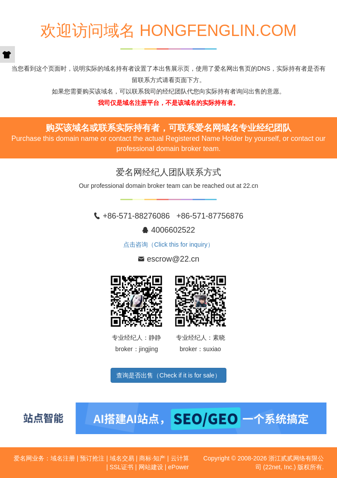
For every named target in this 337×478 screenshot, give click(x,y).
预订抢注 (92, 458)
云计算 (180, 458)
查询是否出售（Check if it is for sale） (168, 375)
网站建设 (151, 467)
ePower (178, 467)
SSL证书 (121, 467)
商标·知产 (152, 458)
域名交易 (122, 458)
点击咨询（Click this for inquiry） (168, 244)
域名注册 (62, 458)
